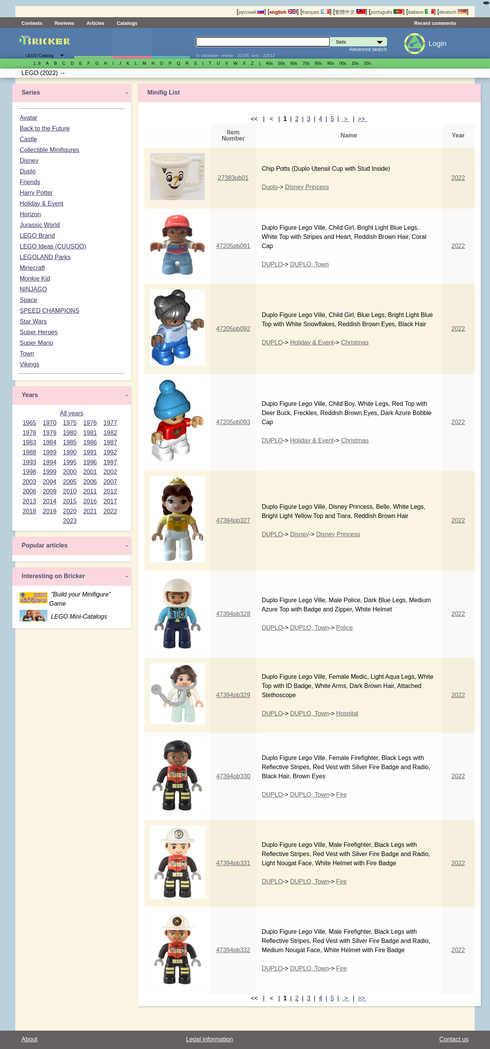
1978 (29, 433)
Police (344, 627)
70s (305, 63)
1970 (50, 423)
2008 (29, 491)
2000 (70, 472)
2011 (90, 491)
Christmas (355, 342)
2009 (50, 491)
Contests (31, 23)
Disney (29, 160)
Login (437, 43)
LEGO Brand (37, 235)
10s (355, 63)
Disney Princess (307, 187)
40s (269, 63)
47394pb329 (233, 695)
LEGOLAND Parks (45, 257)
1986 (90, 442)
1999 (50, 472)
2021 (90, 511)
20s (367, 63)
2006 (90, 482)
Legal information (209, 1039)
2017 (110, 501)
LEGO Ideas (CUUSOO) (53, 246)
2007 (110, 482)
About (29, 1039)
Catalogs (127, 23)
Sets (93, 43)
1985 (70, 442)
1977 (110, 423)
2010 (70, 491)
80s (318, 63)
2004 (50, 482)
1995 (70, 462)
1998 (29, 472)
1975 (70, 423)
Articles (96, 23)
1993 (29, 462)
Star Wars (33, 321)
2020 (70, 511)
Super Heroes (38, 332)
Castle (28, 139)
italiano (421, 12)
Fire (341, 794)
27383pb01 (233, 178)
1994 (50, 462)
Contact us (454, 1039)
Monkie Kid (35, 278)
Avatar (28, 117)
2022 (110, 511)
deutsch (453, 12)
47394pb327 (233, 520)
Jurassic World (40, 225)
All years (71, 413)
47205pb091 (233, 246)
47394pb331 (233, 863)
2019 (50, 511)
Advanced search (368, 49)
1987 (110, 442)
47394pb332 (233, 950)
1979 (50, 433)
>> (362, 119)
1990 (70, 452)
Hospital (347, 713)
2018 (29, 511)
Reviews (64, 23)
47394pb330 (233, 776)
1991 (90, 452)
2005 (70, 482)
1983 (29, 442)
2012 (110, 491)
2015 (70, 501)
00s (343, 63)
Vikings (29, 364)
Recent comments (435, 23)
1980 (70, 433)
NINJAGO (33, 289)
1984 (50, 442)
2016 (90, 501)
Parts (171, 43)
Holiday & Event (41, 203)
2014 (50, 501)
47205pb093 (233, 422)
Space (28, 300)
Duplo (28, 171)
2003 (29, 482)
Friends (30, 182)
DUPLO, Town (309, 264)
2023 (70, 521)
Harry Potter (36, 193)
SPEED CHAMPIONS (49, 310)
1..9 (37, 63)
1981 (90, 433)
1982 (110, 433)
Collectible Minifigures (49, 150)
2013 (29, 501)
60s (293, 63)
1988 (29, 452)
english (283, 12)
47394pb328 (233, 614)
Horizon (30, 214)
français (316, 12)
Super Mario (36, 343)
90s (330, 63)
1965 (29, 423)
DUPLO (272, 264)
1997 (110, 462)
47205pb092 (233, 328)
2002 (110, 472)
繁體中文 (350, 12)
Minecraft (32, 268)
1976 (90, 423)
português (387, 12)
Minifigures (132, 43)
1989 (50, 452)
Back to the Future (45, 128)
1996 (90, 462)
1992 (110, 452)
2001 (90, 472)
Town (27, 353)
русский (251, 12)
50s (281, 63)
